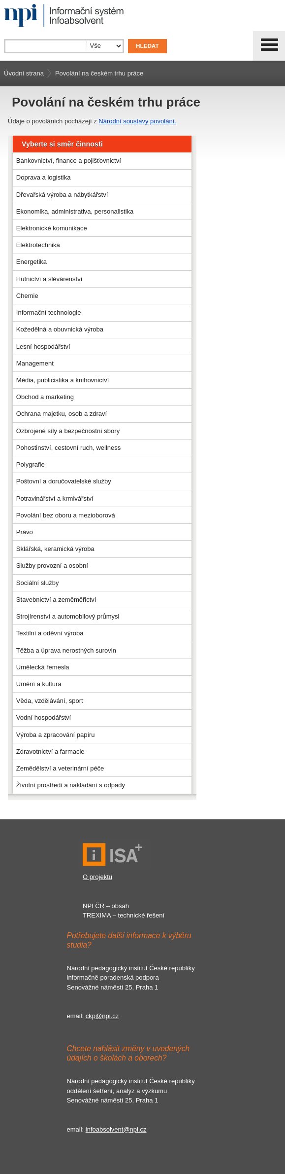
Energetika (31, 261)
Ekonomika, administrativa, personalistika (74, 211)
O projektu (97, 876)
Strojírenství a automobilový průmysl (68, 616)
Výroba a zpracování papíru (55, 734)
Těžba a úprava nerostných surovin (66, 650)
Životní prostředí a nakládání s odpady (70, 785)
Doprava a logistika (43, 177)
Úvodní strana (24, 73)
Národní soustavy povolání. (137, 121)
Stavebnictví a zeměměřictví (56, 599)
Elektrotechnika (38, 245)
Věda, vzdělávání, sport (49, 700)
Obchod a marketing (45, 397)
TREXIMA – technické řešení (123, 915)
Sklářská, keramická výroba (55, 548)
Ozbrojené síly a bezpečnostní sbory (68, 431)
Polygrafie (30, 464)
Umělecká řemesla (42, 667)
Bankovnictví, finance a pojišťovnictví (68, 160)
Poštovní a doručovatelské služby (63, 481)
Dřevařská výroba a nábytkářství (62, 194)
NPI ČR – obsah (106, 906)
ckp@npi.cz (102, 1016)
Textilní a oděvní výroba (50, 633)
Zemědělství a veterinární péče (60, 768)
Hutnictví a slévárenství (49, 279)
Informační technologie (48, 312)
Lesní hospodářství (43, 346)
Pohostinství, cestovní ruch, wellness (68, 447)
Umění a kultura (39, 684)
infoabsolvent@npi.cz (116, 1129)
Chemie (27, 295)
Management (35, 363)
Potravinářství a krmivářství (55, 498)
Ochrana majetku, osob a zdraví (61, 413)
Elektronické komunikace (51, 228)
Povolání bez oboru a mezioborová (65, 515)
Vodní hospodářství (43, 717)
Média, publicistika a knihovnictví (62, 380)
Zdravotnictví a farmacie (50, 751)
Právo (24, 532)
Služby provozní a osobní (52, 565)
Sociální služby (37, 583)
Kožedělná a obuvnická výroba (59, 329)
